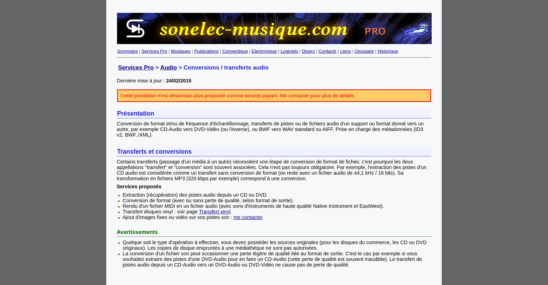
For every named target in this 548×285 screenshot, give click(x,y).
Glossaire (364, 51)
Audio (168, 67)
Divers (308, 51)
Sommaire (127, 51)
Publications (206, 51)
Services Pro (154, 51)
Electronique (264, 51)
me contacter (247, 217)
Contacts (327, 51)
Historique (387, 51)
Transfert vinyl (214, 211)
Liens (345, 51)
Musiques (180, 51)
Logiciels (289, 51)
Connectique (235, 51)
